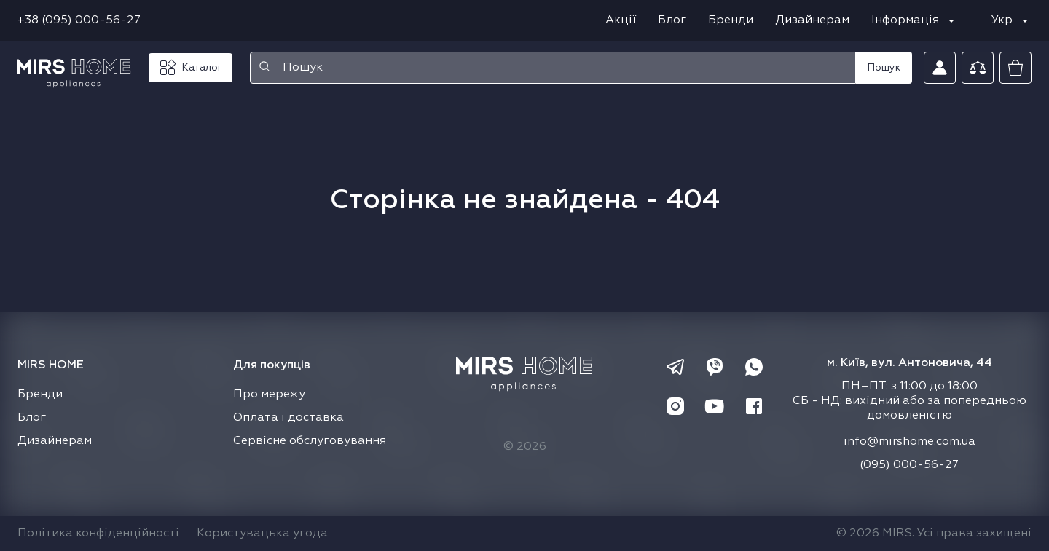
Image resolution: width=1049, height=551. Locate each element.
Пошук (884, 68)
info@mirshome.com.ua (909, 442)
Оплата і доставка (288, 418)
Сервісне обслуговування (309, 441)
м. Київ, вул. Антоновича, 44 (909, 363)
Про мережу (269, 394)
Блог (672, 20)
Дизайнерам (812, 20)
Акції (620, 20)
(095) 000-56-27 (909, 465)
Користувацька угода (262, 533)
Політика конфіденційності (98, 533)
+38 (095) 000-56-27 (79, 20)
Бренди (730, 20)
